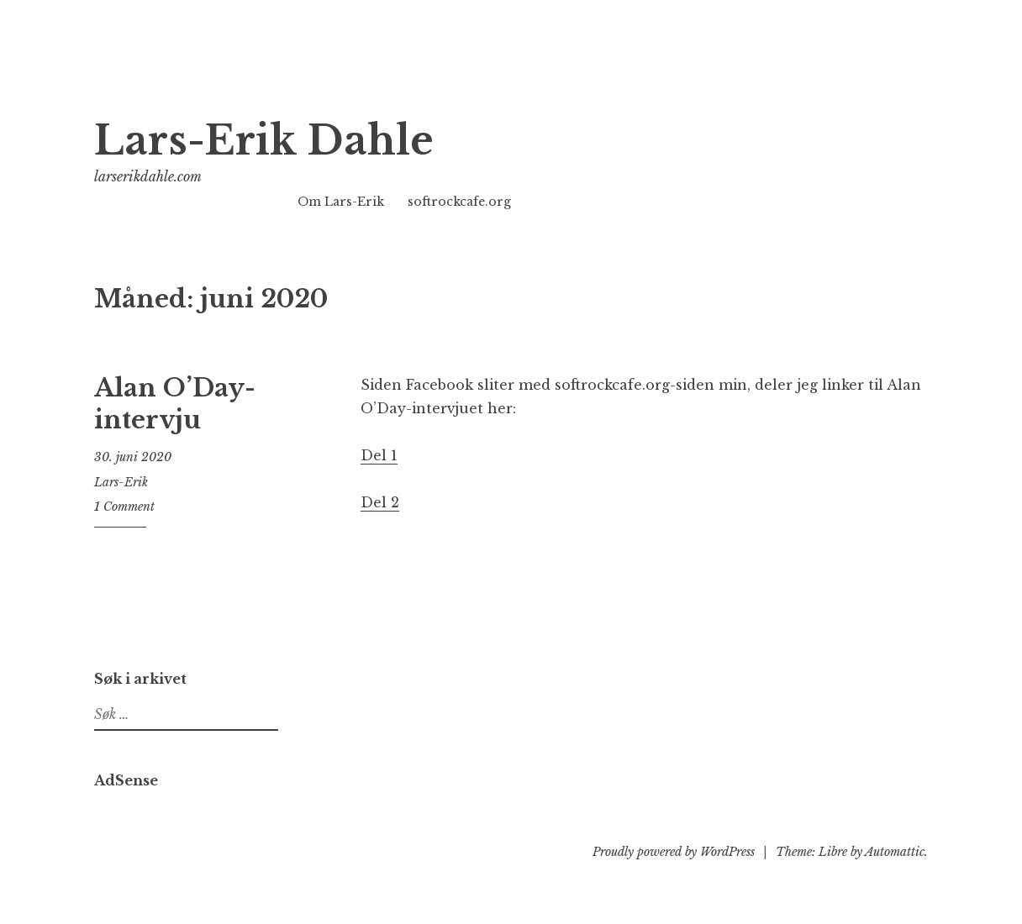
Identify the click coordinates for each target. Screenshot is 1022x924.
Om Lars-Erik (341, 201)
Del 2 (380, 502)
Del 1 (379, 455)
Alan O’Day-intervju (175, 404)
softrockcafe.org (459, 201)
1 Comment (124, 506)
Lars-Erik (121, 482)
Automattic (895, 851)
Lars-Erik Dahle (264, 140)
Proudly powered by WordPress (674, 851)
